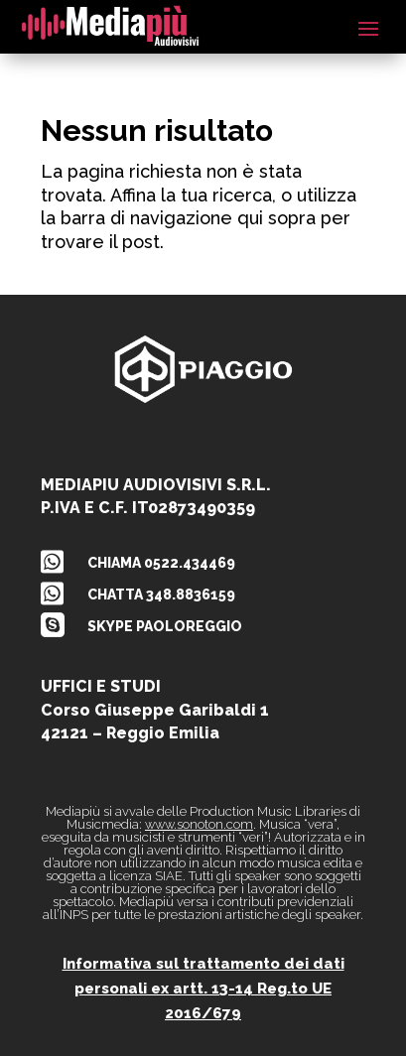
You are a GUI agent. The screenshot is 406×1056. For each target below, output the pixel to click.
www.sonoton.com (199, 824)
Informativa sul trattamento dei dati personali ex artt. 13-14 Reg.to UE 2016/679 (203, 989)
